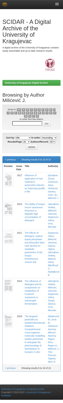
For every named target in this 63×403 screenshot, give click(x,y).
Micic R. (52, 361)
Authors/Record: (40, 141)
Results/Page (15, 141)
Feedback (6, 395)
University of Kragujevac (38, 392)
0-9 (19, 110)
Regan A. (52, 345)
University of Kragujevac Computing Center (22, 389)
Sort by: (10, 137)
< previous (10, 159)
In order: (36, 137)
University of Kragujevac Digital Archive (26, 83)
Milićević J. (53, 198)
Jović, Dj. (52, 195)
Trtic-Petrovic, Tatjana (52, 355)
